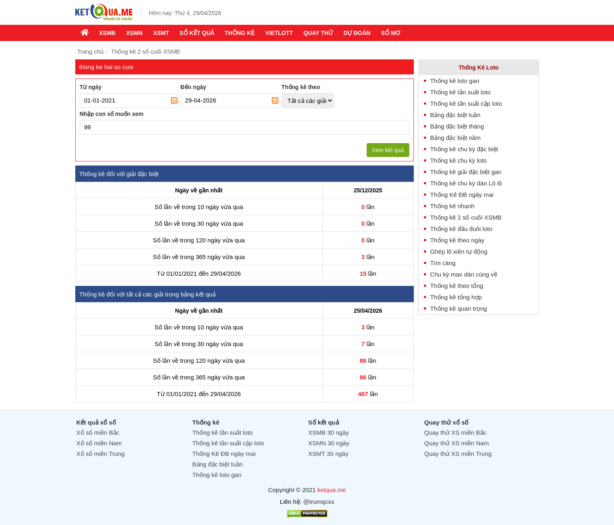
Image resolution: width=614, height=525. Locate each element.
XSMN (134, 33)
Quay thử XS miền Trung (458, 453)
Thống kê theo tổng (456, 285)
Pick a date (174, 100)
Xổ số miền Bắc (98, 432)
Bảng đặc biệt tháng (457, 126)
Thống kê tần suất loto (460, 92)
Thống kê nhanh (452, 206)
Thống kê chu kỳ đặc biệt (464, 149)
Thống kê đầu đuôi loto (461, 228)
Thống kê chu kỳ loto (458, 160)
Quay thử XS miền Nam (456, 443)
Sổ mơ (390, 33)
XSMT (161, 33)
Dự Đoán (356, 33)
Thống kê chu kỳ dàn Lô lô (466, 183)
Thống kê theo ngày (457, 240)
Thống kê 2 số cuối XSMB (465, 217)
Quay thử (318, 33)
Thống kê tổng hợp (456, 297)
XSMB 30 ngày (328, 432)
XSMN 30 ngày (329, 443)
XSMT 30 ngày (328, 453)
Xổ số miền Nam (99, 443)
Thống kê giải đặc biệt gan (466, 171)
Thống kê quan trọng (458, 308)
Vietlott (279, 33)
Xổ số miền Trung (100, 453)
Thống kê (240, 33)
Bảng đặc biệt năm (455, 137)
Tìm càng (443, 262)
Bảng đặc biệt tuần (455, 114)
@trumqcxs (318, 501)
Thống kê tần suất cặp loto (466, 103)
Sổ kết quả (196, 33)
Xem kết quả (388, 150)
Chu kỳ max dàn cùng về (463, 274)
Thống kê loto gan (454, 80)
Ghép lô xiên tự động (458, 251)
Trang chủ (90, 51)
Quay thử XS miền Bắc (455, 432)
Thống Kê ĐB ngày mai (462, 194)
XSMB (107, 33)
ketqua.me (331, 489)
